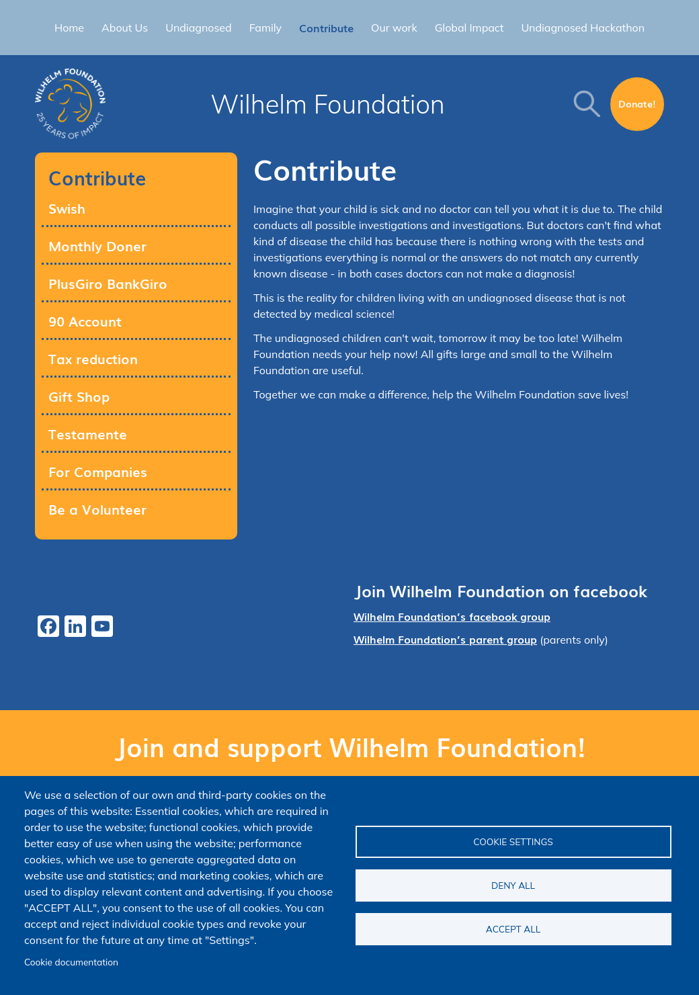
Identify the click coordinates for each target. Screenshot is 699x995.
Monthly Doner (97, 245)
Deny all (513, 885)
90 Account (85, 320)
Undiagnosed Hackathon (583, 27)
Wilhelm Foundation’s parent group (445, 639)
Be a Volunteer (97, 509)
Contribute (326, 27)
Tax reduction (93, 358)
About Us (124, 27)
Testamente (87, 433)
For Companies (97, 471)
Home (69, 27)
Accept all (513, 929)
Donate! (637, 103)
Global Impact (469, 27)
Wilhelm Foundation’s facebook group (452, 616)
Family (265, 27)
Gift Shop (79, 396)
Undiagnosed (198, 27)
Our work (394, 27)
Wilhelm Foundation (327, 104)
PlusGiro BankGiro (107, 283)
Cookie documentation (71, 961)
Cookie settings (513, 841)
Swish (66, 208)
